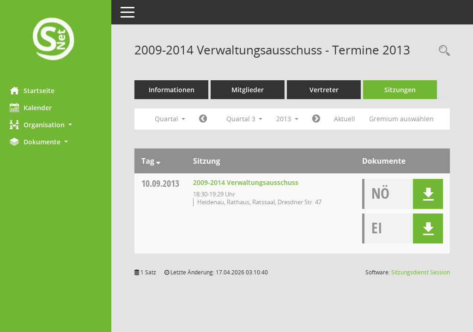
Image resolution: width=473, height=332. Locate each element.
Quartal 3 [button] (248, 118)
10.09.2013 (164, 183)
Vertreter (328, 89)
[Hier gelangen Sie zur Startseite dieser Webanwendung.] (57, 40)
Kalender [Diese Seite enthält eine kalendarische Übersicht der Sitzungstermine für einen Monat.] (35, 107)
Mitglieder (252, 89)
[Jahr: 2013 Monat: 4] (207, 119)
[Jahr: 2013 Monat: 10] (320, 119)
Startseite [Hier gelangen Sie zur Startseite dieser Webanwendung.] (36, 90)
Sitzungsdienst (420, 272)
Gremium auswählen (405, 118)
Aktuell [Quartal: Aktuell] (348, 118)
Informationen (176, 89)
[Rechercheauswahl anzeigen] (442, 51)
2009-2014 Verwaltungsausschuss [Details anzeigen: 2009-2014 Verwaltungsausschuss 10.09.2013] (250, 182)
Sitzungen (404, 89)
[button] (57, 124)
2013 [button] (291, 118)
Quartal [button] (173, 118)
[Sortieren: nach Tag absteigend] (162, 161)
